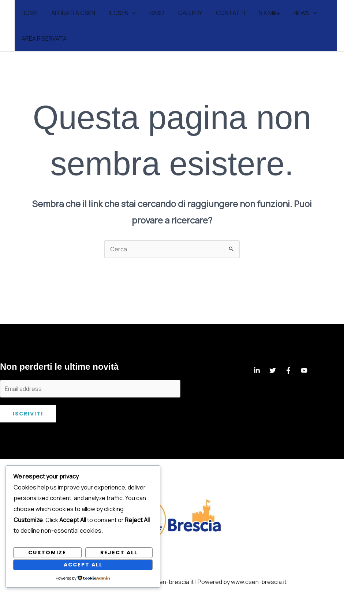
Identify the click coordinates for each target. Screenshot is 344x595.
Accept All (83, 564)
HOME (28, 13)
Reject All (119, 552)
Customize (47, 552)
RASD (150, 13)
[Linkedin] (257, 370)
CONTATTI (220, 13)
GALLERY (181, 13)
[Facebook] (288, 370)
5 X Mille (257, 13)
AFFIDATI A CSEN (70, 13)
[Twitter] (272, 370)
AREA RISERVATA (43, 38)
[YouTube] (304, 370)
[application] (127, 13)
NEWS (291, 13)
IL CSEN (117, 13)
